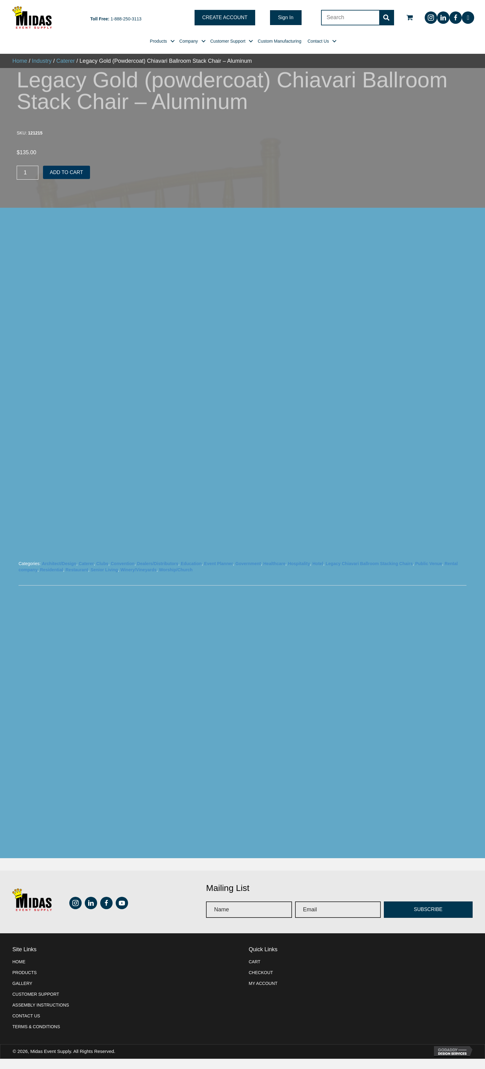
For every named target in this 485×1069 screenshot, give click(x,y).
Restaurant (77, 594)
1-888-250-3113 (126, 18)
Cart (254, 986)
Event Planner (218, 588)
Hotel (317, 588)
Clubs (102, 588)
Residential (51, 594)
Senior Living (104, 594)
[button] (225, 17)
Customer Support (35, 1019)
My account (263, 1008)
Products (24, 997)
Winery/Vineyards (138, 594)
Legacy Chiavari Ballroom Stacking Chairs (369, 588)
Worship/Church (176, 594)
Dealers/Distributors (157, 588)
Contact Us (26, 1040)
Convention (123, 588)
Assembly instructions (40, 1030)
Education (191, 588)
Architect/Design (59, 588)
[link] (158, 41)
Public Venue (428, 588)
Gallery (22, 1008)
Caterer (86, 588)
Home (18, 986)
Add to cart (66, 172)
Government (248, 588)
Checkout (261, 997)
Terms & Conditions (36, 1051)
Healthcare (274, 588)
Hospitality (299, 588)
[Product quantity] (27, 173)
